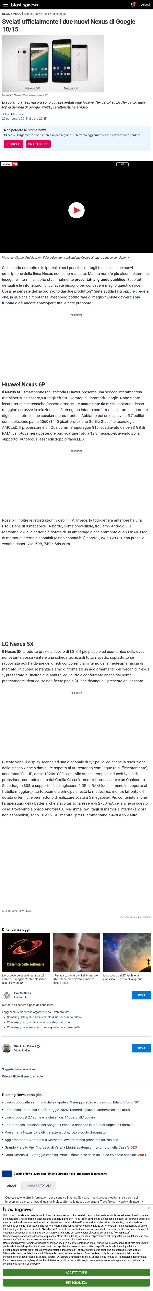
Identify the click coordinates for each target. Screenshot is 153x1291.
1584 (84, 1218)
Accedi (145, 4)
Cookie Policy (32, 1263)
